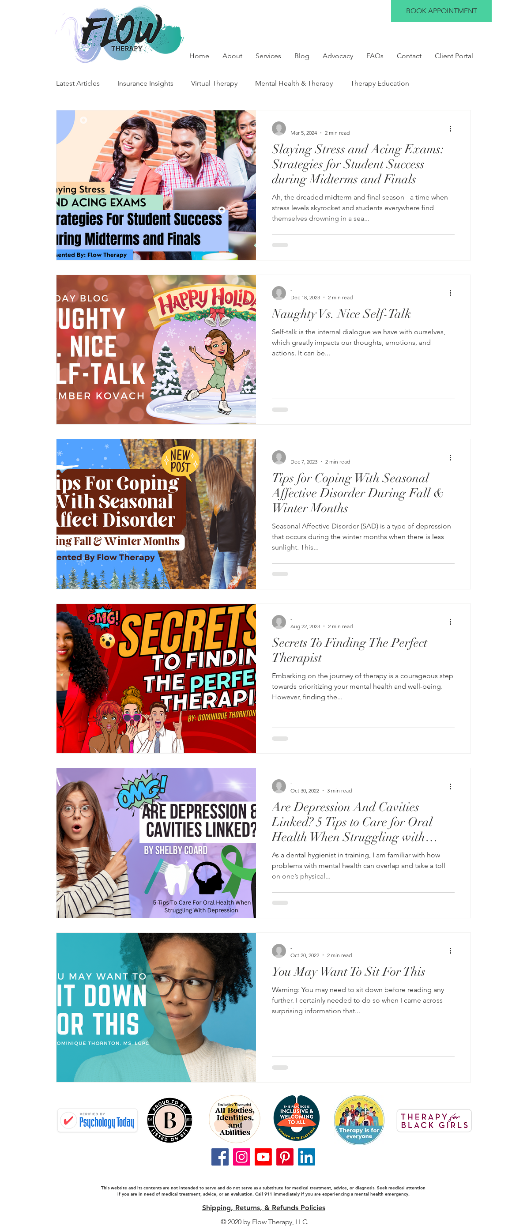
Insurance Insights (145, 83)
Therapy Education (379, 83)
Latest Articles (78, 83)
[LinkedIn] (306, 1157)
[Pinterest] (285, 1157)
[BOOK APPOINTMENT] (441, 11)
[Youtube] (263, 1157)
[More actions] (453, 128)
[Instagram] (241, 1157)
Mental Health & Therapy (294, 83)
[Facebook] (220, 1157)
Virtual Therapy (214, 83)
